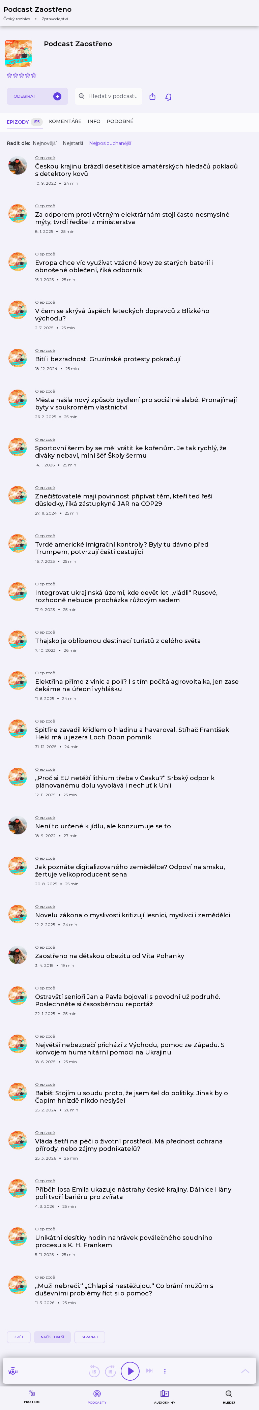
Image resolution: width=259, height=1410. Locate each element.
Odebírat (37, 96)
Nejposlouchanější (110, 143)
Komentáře (65, 121)
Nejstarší (73, 143)
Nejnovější (45, 143)
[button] (41, 13)
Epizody (25, 122)
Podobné (120, 121)
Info (94, 121)
